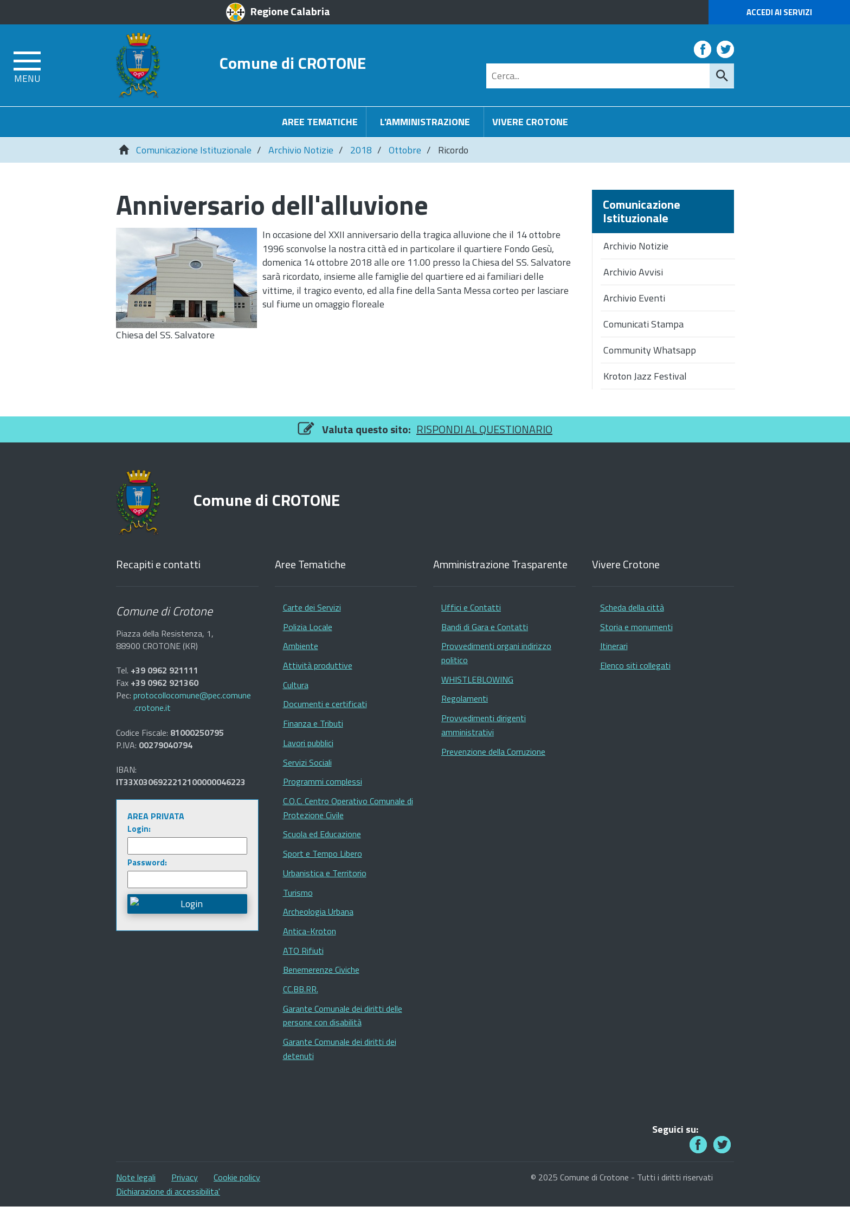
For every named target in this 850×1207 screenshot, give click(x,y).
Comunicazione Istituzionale (194, 150)
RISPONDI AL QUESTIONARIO (484, 429)
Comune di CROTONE (293, 62)
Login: (139, 828)
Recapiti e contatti (158, 565)
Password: (147, 862)
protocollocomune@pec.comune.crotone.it (192, 701)
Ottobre (405, 150)
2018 (361, 150)
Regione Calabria (290, 11)
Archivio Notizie (300, 150)
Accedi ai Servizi (779, 12)
